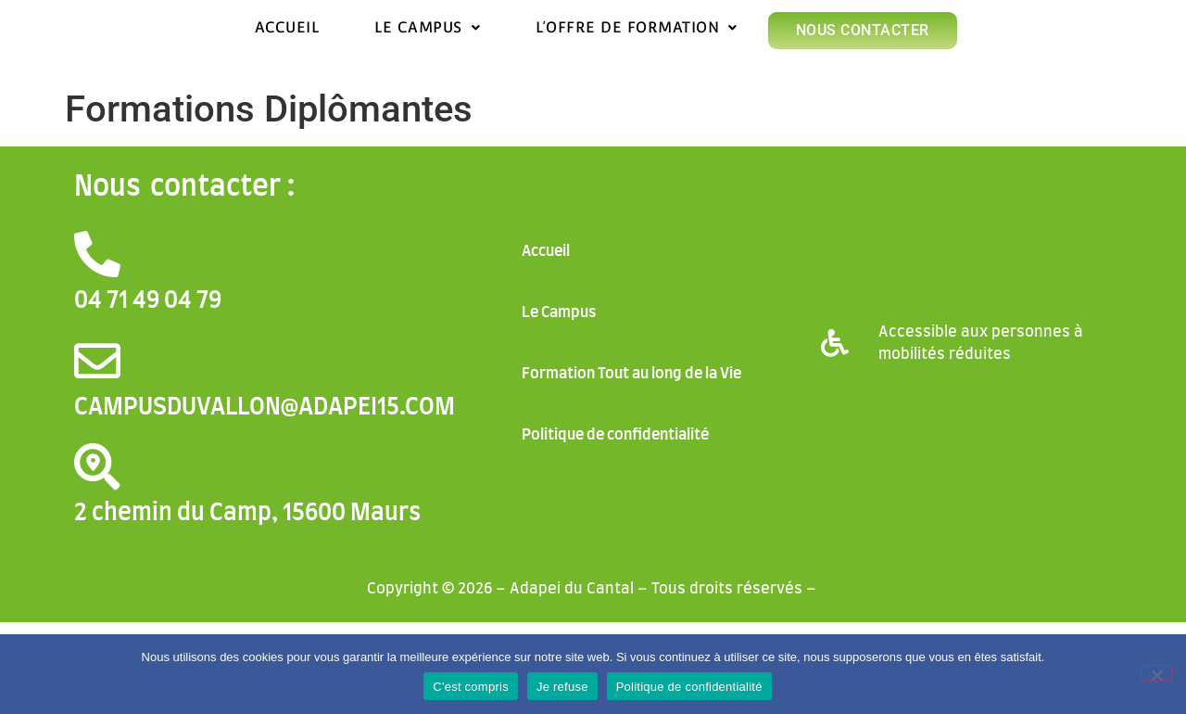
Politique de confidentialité (615, 434)
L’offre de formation (637, 27)
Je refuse (562, 687)
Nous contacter (862, 30)
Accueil (287, 27)
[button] (427, 27)
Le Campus (427, 27)
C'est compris (471, 687)
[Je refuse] (1156, 673)
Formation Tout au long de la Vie (631, 373)
